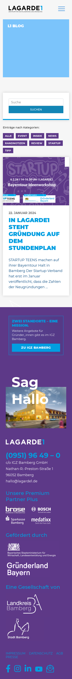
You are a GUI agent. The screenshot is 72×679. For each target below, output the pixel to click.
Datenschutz (41, 653)
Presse (12, 657)
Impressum (15, 653)
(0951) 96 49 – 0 (33, 455)
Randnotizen (15, 143)
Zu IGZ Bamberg (36, 347)
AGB (59, 653)
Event (22, 135)
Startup (54, 143)
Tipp (8, 150)
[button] (61, 9)
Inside (37, 135)
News (52, 135)
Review (36, 143)
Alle (8, 135)
